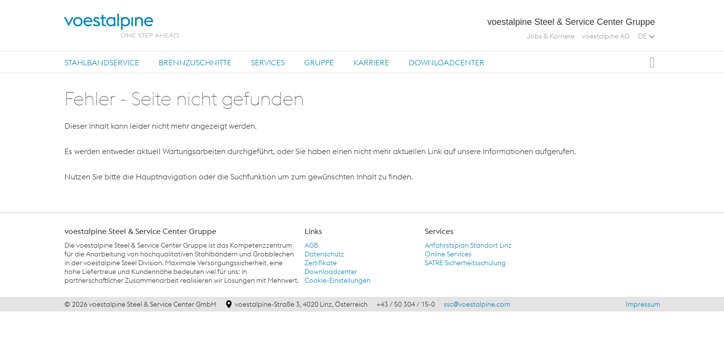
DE (646, 36)
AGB (311, 245)
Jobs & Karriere (551, 36)
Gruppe (319, 62)
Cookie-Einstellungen (338, 280)
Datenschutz (324, 254)
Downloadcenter (446, 62)
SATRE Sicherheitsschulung (465, 262)
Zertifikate (321, 262)
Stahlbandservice (101, 62)
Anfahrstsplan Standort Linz (468, 245)
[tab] (102, 62)
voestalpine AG (605, 36)
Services (268, 62)
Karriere (371, 62)
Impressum (643, 304)
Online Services (448, 254)
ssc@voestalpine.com (477, 304)
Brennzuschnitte (195, 62)
